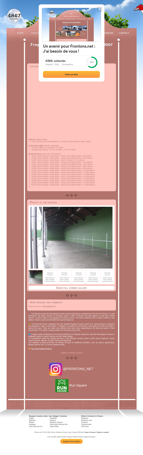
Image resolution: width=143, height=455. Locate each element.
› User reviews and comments (45, 302)
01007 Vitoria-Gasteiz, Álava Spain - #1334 (49, 162)
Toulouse (84, 422)
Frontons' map (66, 432)
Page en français (90, 432)
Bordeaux (84, 418)
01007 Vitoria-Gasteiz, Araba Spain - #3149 (49, 164)
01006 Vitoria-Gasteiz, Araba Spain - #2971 (49, 181)
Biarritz (31, 422)
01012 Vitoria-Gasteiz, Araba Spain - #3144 (49, 179)
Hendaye (32, 424)
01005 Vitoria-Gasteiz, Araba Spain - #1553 (49, 166)
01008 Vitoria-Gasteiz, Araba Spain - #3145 (49, 168)
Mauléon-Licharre (56, 422)
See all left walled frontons (41, 349)
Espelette (53, 418)
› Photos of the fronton (42, 202)
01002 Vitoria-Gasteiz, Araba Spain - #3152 (49, 185)
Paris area (85, 426)
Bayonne (32, 420)
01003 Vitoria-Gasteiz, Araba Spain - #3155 (49, 183)
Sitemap (58, 432)
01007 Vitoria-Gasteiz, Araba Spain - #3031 (49, 170)
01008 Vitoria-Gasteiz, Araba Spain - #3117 (49, 176)
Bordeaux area (86, 420)
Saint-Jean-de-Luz (36, 426)
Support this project (71, 441)
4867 (14, 15)
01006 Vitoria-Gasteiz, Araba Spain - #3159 (49, 158)
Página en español (103, 432)
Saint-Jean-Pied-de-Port (58, 424)
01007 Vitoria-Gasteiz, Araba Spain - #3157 (49, 156)
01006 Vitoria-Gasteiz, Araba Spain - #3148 (49, 172)
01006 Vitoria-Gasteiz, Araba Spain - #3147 (49, 174)
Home (20, 33)
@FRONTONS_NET (71, 369)
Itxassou (53, 420)
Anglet (31, 418)
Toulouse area (86, 424)
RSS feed (81, 432)
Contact (124, 33)
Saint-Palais (54, 426)
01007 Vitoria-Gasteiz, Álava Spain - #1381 (49, 160)
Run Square (71, 385)
